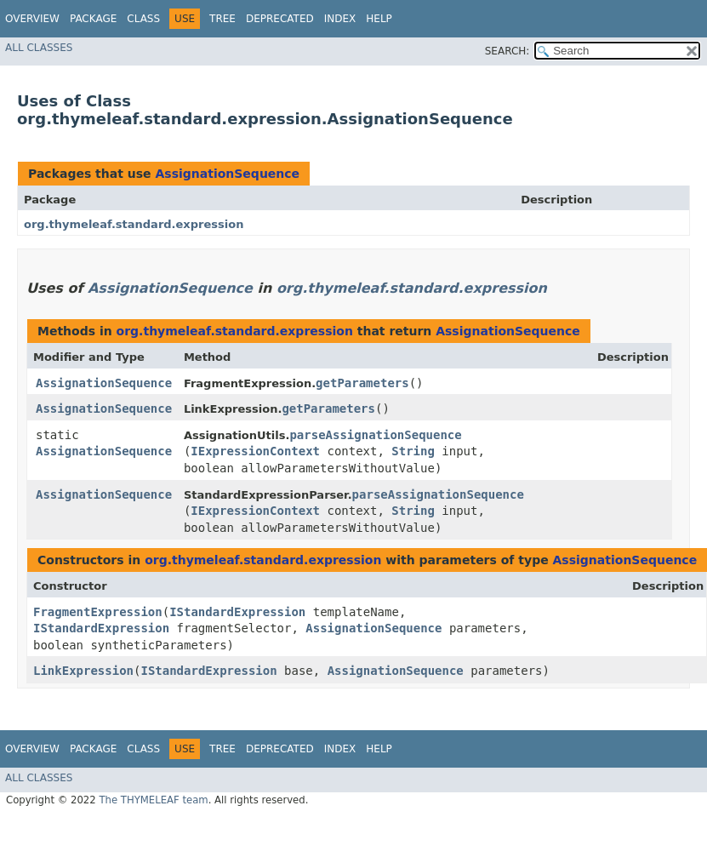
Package (93, 19)
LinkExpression (83, 670)
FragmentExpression (97, 612)
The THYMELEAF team (153, 800)
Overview (32, 19)
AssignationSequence (227, 173)
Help (379, 19)
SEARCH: (507, 51)
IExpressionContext (255, 451)
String (413, 451)
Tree (222, 19)
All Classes (38, 48)
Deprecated (280, 19)
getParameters (362, 383)
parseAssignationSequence (375, 435)
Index (340, 19)
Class (143, 19)
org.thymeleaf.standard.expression (133, 224)
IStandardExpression (237, 612)
